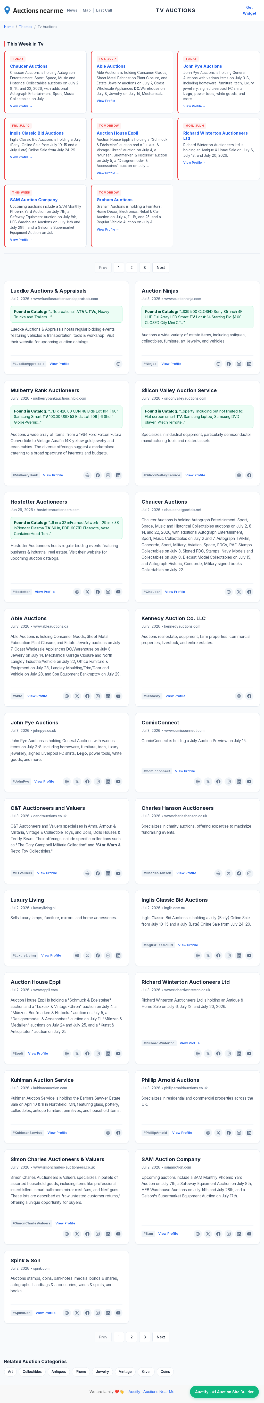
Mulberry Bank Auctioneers (45, 390)
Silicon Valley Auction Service (179, 390)
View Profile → (21, 106)
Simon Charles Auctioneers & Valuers (57, 1159)
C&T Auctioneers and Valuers (48, 808)
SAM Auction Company (34, 199)
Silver (146, 1372)
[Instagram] (239, 364)
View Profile (59, 364)
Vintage (125, 1372)
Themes (25, 27)
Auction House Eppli (117, 133)
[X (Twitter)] (87, 592)
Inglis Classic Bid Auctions (37, 133)
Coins (165, 1372)
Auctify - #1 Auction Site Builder (224, 1392)
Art (10, 1372)
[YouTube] (118, 592)
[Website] (118, 364)
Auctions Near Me (159, 1391)
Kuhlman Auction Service (42, 1080)
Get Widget (249, 10)
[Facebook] (229, 364)
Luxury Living (27, 900)
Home (9, 27)
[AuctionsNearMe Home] (33, 10)
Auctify (134, 1391)
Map (87, 10)
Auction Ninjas (160, 291)
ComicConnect (160, 723)
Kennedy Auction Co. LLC (174, 618)
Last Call (104, 10)
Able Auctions (111, 66)
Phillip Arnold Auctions (170, 1080)
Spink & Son (25, 1260)
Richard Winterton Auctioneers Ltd (186, 982)
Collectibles (32, 1372)
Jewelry (102, 1372)
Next (161, 267)
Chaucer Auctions (28, 66)
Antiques (59, 1372)
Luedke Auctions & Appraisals (49, 291)
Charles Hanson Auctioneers (178, 808)
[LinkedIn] (249, 364)
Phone (81, 1372)
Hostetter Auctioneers (39, 502)
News (72, 10)
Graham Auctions (115, 199)
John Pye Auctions (202, 66)
